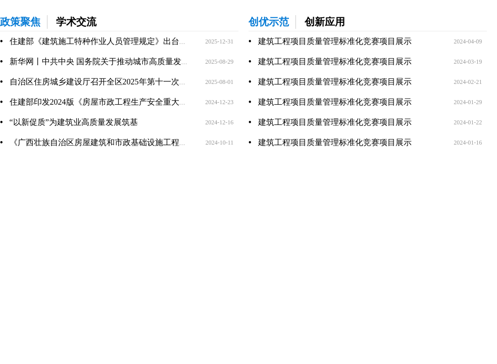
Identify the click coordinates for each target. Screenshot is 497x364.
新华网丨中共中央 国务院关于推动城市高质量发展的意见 (112, 61)
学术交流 (76, 21)
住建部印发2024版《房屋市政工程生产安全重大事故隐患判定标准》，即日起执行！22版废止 (175, 102)
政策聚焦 (20, 21)
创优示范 (269, 21)
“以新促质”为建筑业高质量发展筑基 (74, 122)
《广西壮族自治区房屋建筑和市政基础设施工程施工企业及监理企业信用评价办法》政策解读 (175, 142)
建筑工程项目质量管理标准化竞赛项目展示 (335, 41)
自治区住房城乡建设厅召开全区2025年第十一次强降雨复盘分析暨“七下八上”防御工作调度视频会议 (187, 81)
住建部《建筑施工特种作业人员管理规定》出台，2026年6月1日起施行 (135, 41)
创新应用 (325, 21)
